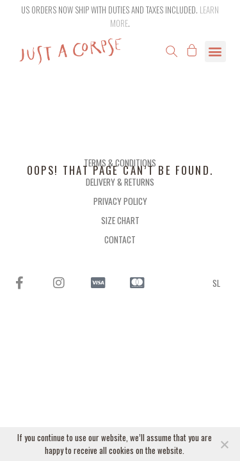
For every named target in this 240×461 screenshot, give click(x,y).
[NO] (224, 444)
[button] (171, 51)
